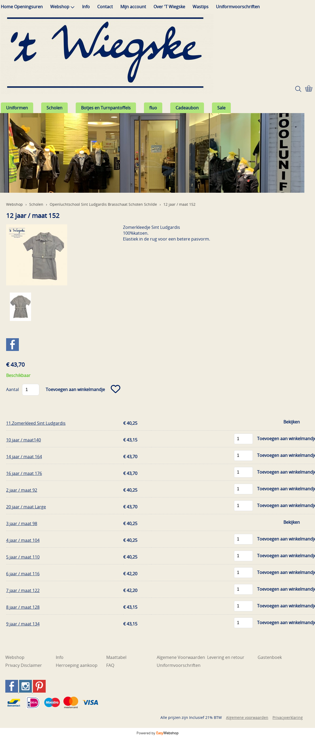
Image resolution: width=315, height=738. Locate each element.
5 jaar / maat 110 (23, 557)
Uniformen (17, 108)
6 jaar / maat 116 (23, 574)
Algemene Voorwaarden (181, 657)
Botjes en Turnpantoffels (106, 108)
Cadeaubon (187, 108)
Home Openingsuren (22, 7)
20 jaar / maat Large (26, 507)
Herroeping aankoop (76, 665)
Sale (221, 108)
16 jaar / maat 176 (24, 473)
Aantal (12, 389)
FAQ (110, 665)
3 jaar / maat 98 (21, 523)
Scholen (54, 108)
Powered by (157, 733)
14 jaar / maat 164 (24, 457)
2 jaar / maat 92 (21, 490)
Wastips (200, 7)
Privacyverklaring (288, 717)
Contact (105, 7)
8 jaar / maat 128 (23, 607)
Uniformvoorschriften (238, 7)
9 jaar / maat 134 (23, 624)
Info (86, 7)
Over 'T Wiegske (169, 7)
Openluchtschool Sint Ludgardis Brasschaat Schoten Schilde (103, 204)
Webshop (62, 7)
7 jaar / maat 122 (23, 590)
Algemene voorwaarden (247, 717)
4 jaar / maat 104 (23, 540)
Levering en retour (225, 657)
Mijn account (133, 7)
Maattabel (116, 657)
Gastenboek (270, 657)
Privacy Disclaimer (23, 665)
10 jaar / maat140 (23, 440)
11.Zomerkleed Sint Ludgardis (36, 423)
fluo (153, 108)
